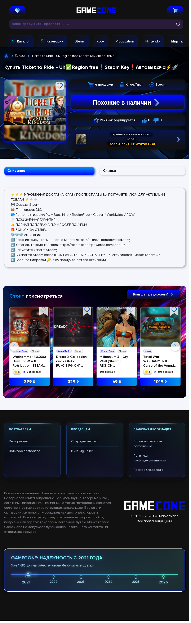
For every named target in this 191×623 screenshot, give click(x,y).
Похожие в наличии (126, 102)
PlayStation (125, 41)
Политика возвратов (24, 453)
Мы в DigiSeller (82, 453)
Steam (80, 41)
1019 (160, 384)
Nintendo (152, 41)
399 (29, 384)
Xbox (101, 41)
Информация (18, 443)
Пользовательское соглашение (148, 446)
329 (73, 384)
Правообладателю (148, 471)
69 (116, 384)
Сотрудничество (84, 443)
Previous (14, 348)
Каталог (23, 41)
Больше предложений (153, 296)
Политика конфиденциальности (150, 460)
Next (175, 348)
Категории (54, 41)
